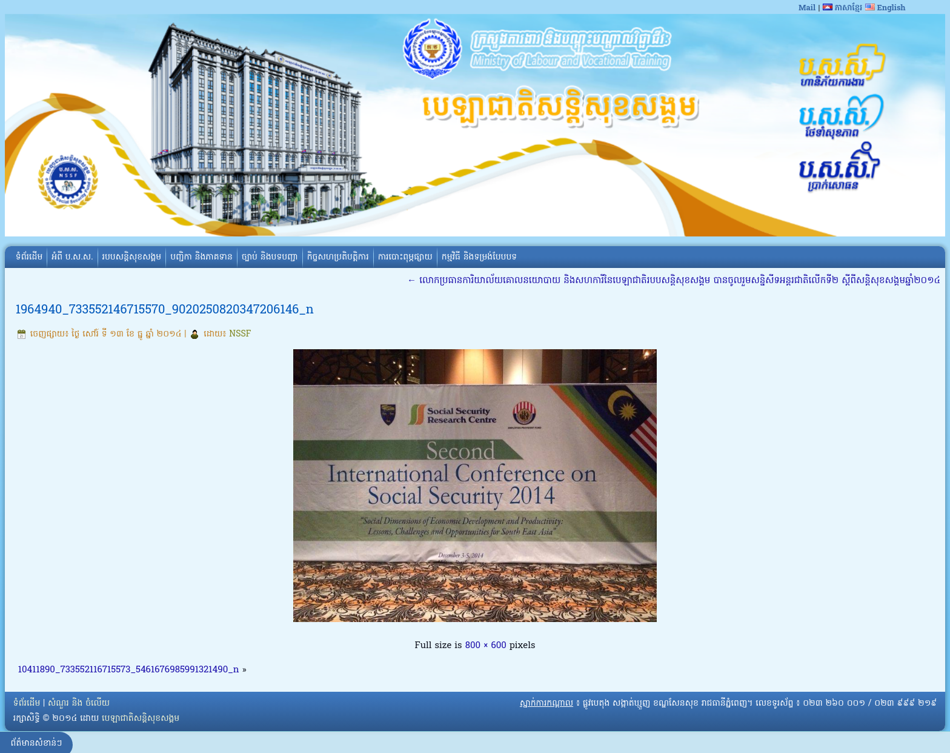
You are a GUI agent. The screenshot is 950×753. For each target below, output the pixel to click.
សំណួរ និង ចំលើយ (79, 703)
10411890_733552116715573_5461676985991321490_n (128, 670)
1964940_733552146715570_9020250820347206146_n (165, 310)
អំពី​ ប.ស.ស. (72, 257)
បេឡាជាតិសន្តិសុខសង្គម (140, 718)
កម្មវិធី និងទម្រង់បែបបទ (479, 257)
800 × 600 (486, 645)
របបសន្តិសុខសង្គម (132, 257)
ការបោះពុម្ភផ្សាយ (405, 257)
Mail (807, 8)
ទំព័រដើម (29, 257)
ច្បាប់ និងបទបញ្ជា (270, 257)
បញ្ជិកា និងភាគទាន (201, 257)
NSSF (240, 334)
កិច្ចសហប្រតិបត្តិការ (338, 257)
